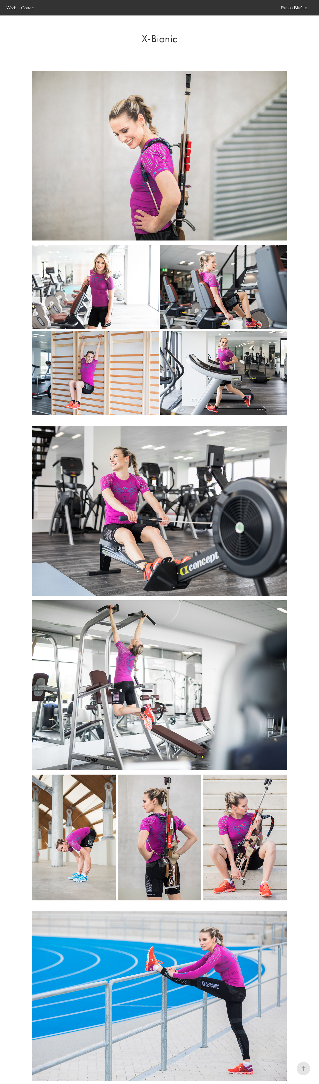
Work (11, 7)
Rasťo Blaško (294, 7)
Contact (27, 7)
